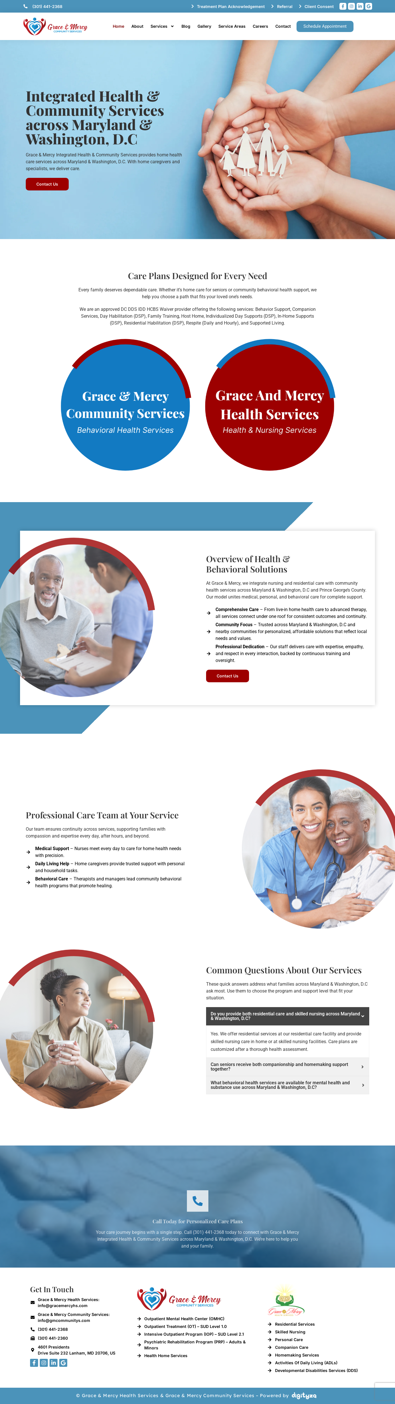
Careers (260, 26)
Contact (283, 26)
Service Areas (232, 26)
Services (162, 26)
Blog (185, 26)
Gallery (204, 26)
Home (118, 26)
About (137, 26)
